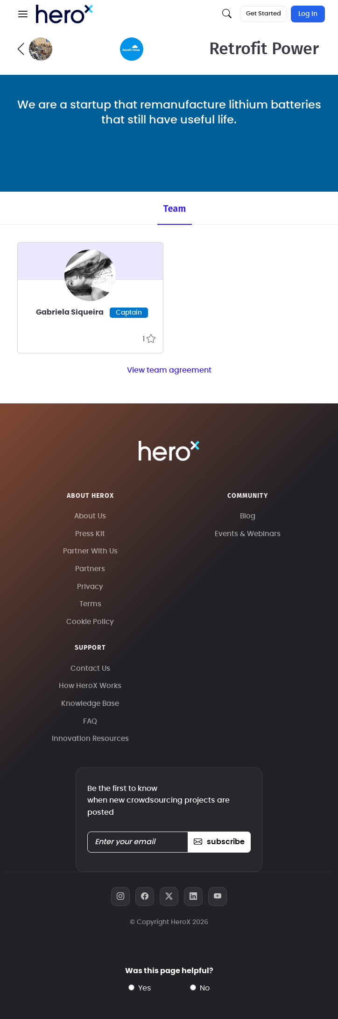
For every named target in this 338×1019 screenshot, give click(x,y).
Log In (307, 14)
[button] (23, 14)
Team (174, 208)
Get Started (263, 14)
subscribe (219, 842)
